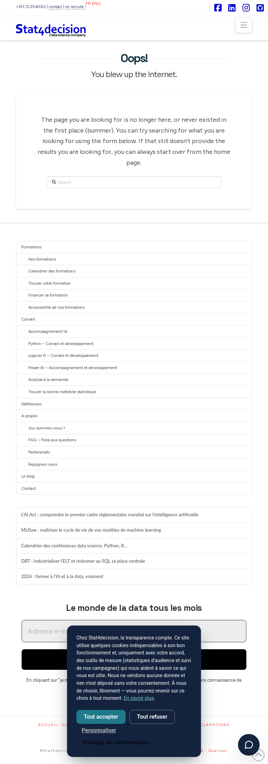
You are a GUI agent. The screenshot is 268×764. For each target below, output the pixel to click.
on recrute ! (75, 7)
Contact (28, 488)
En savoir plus (139, 698)
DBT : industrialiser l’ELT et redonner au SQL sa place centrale (83, 561)
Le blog (28, 476)
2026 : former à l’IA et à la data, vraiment (62, 576)
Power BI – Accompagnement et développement (72, 367)
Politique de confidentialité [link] (115, 742)
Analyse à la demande (48, 379)
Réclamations (212, 728)
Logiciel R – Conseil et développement (63, 355)
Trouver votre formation (49, 283)
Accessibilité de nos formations (56, 307)
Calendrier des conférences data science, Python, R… (74, 545)
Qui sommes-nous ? (46, 428)
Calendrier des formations (51, 271)
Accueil (48, 728)
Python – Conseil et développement (61, 343)
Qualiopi (218, 753)
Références (31, 404)
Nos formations (42, 259)
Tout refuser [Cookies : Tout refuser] (152, 716)
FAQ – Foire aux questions (52, 439)
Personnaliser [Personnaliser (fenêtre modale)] (99, 730)
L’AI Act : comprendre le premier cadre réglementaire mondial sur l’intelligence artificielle (110, 514)
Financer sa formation (48, 295)
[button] (244, 25)
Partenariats (39, 452)
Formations (31, 247)
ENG (96, 3)
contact (55, 7)
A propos (29, 415)
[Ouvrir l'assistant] (249, 745)
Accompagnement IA (47, 331)
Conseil (28, 319)
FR (88, 3)
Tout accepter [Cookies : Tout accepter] (101, 716)
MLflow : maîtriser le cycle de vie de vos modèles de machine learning (91, 530)
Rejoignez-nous (42, 464)
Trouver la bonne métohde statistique (62, 391)
